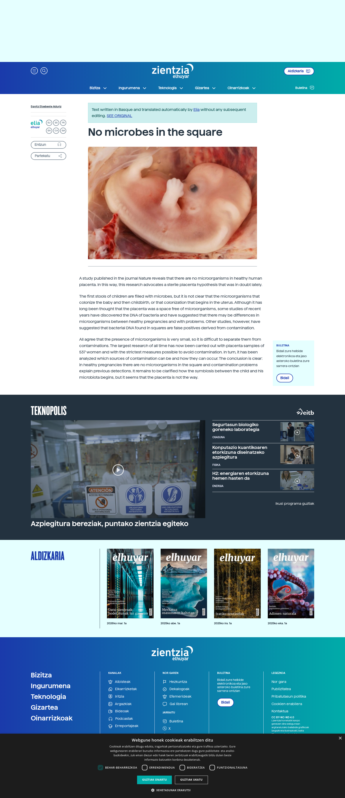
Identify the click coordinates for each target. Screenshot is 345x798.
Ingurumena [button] (133, 88)
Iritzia (116, 696)
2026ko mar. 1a (117, 623)
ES (56, 122)
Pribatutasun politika (289, 696)
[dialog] (172, 766)
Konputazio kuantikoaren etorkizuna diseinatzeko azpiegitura (239, 452)
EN (49, 130)
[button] (34, 70)
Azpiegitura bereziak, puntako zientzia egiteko (109, 523)
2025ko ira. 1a (223, 623)
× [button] (340, 738)
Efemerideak (177, 696)
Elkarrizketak (122, 689)
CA (56, 130)
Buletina (304, 87)
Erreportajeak (123, 726)
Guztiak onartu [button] (154, 780)
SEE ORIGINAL (119, 115)
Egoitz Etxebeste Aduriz (46, 106)
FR (63, 122)
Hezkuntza (175, 682)
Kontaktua (280, 711)
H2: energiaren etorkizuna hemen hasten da (240, 476)
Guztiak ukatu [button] (191, 780)
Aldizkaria (299, 71)
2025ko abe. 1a (170, 623)
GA (63, 130)
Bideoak (118, 711)
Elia (196, 109)
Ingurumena (51, 686)
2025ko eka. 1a (277, 623)
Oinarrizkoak (52, 718)
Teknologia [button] (171, 88)
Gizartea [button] (205, 88)
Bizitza (41, 675)
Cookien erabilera (287, 704)
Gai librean (175, 704)
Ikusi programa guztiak (294, 503)
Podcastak (120, 719)
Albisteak (119, 682)
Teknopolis (49, 410)
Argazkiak (120, 704)
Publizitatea (281, 689)
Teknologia (48, 696)
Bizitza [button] (98, 88)
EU (49, 122)
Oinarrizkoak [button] (242, 88)
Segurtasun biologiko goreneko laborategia (235, 427)
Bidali (284, 378)
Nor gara (279, 682)
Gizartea (44, 707)
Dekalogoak (176, 689)
